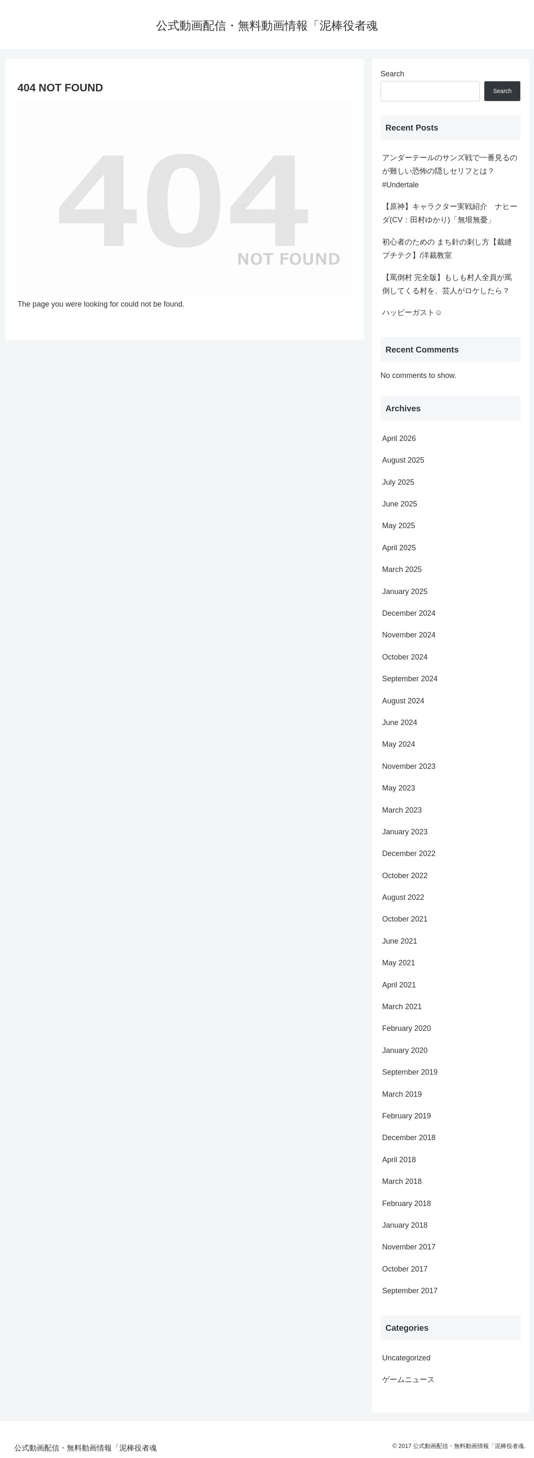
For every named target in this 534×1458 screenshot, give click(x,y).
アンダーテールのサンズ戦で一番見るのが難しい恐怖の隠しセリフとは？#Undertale (449, 171)
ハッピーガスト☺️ (412, 312)
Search (392, 74)
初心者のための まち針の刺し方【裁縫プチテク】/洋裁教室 (447, 248)
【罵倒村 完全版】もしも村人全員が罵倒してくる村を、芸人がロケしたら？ (447, 284)
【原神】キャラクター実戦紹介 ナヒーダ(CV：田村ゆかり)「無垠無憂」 (449, 213)
